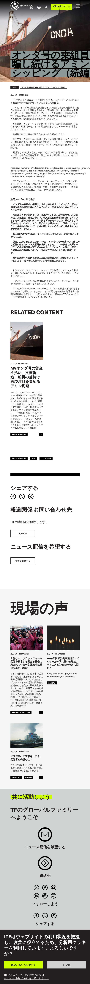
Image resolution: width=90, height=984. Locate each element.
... (41, 434)
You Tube (53, 887)
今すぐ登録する (22, 560)
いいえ (66, 964)
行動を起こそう (59, 7)
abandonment (19, 434)
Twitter (36, 887)
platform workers (21, 712)
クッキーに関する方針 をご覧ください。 (26, 978)
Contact (45, 864)
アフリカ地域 (46, 458)
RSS (53, 896)
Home (14, 87)
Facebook (45, 887)
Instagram (45, 896)
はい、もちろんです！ (23, 964)
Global (51, 683)
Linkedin (36, 896)
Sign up (45, 835)
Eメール (23, 533)
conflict (16, 777)
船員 (33, 458)
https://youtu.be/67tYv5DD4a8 (53, 170)
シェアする (24, 487)
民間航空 (28, 777)
